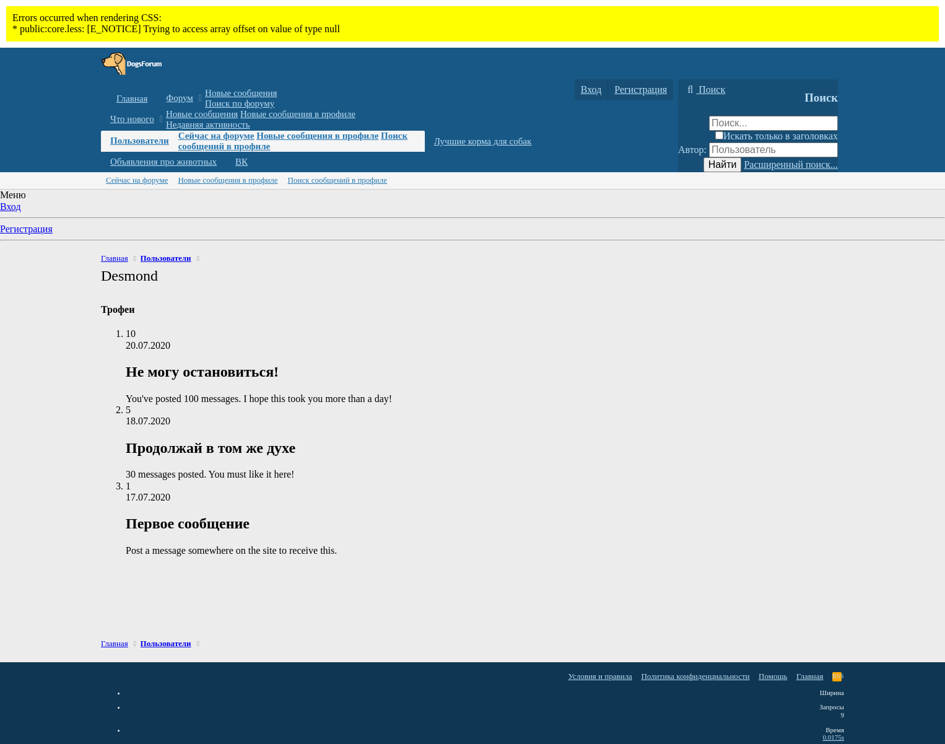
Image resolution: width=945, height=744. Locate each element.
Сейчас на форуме (216, 136)
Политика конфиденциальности (695, 676)
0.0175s (833, 737)
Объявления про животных (163, 162)
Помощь (773, 676)
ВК (241, 162)
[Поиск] (704, 89)
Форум (179, 98)
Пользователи (139, 141)
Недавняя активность (208, 124)
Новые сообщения (241, 93)
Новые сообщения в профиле (297, 114)
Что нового (132, 119)
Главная (131, 98)
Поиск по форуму (239, 103)
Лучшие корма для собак (482, 141)
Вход (10, 206)
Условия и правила (600, 676)
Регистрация (26, 229)
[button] (200, 98)
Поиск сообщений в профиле (337, 180)
